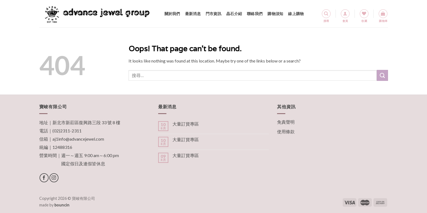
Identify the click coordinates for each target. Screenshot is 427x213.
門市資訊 (213, 13)
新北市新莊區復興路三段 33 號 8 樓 (86, 122)
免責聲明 (286, 121)
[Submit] (382, 75)
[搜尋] (326, 13)
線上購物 (296, 13)
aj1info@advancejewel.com (78, 138)
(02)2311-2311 (67, 130)
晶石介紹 (234, 13)
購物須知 (275, 13)
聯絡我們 (255, 13)
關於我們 (172, 13)
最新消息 (193, 13)
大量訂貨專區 (185, 123)
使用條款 (286, 131)
